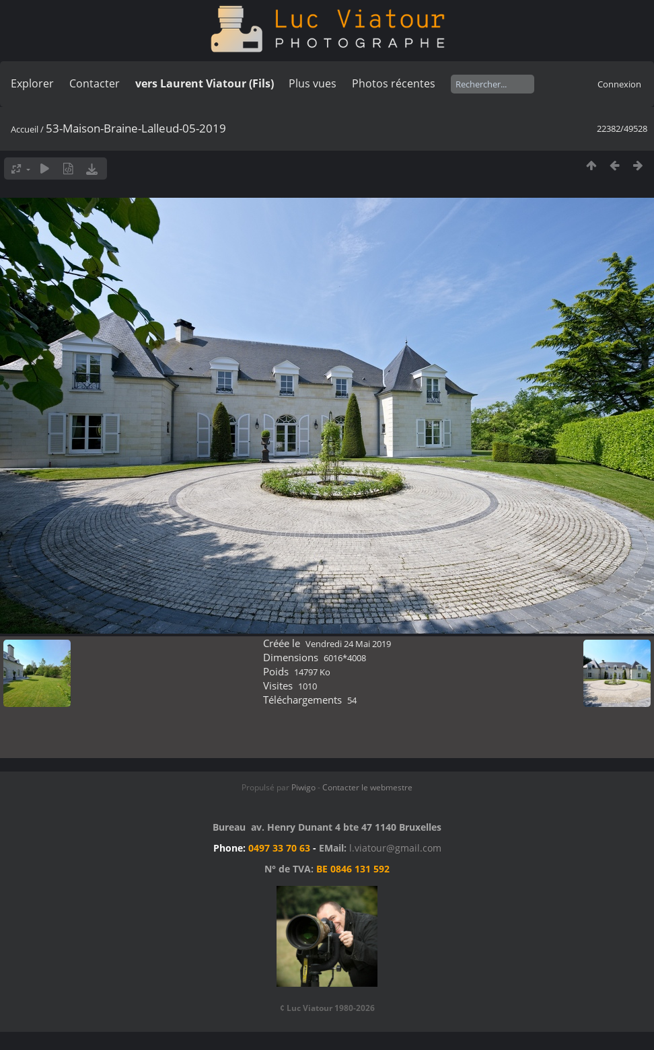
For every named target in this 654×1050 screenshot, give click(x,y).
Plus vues (312, 83)
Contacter (94, 83)
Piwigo (303, 787)
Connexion (619, 84)
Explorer (32, 83)
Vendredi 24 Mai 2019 (348, 644)
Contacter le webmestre (367, 787)
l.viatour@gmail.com (395, 847)
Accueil (24, 129)
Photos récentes (393, 83)
